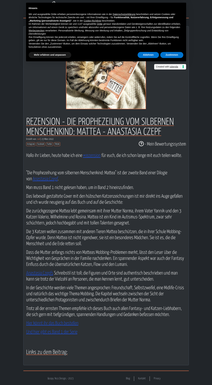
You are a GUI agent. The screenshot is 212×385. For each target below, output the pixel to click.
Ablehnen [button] (148, 54)
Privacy (157, 378)
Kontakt (142, 378)
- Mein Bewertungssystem (162, 144)
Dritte (99, 24)
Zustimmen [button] (172, 54)
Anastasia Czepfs (39, 273)
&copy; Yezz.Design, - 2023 (61, 378)
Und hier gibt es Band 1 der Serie (51, 332)
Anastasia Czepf (45, 179)
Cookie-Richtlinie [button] (92, 20)
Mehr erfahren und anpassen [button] (50, 54)
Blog (128, 378)
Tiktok (57, 144)
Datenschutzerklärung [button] (124, 14)
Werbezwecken (37, 30)
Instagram (31, 144)
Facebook (40, 144)
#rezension (92, 155)
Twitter (49, 144)
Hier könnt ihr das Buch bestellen (52, 323)
